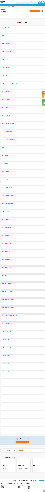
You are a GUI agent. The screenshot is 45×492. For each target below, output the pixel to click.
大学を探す (6, 6)
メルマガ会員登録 (28, 488)
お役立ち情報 (36, 483)
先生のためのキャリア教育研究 (38, 484)
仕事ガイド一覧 (19, 486)
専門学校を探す (2, 486)
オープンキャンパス (30, 15)
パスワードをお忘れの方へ (29, 487)
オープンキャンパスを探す (11, 483)
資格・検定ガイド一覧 (20, 487)
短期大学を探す (2, 485)
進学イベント (9, 484)
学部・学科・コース (10, 15)
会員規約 (27, 485)
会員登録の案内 (28, 486)
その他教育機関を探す (3, 487)
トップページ (2, 6)
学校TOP (3, 15)
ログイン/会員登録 (28, 484)
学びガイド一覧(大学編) (20, 484)
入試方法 (17, 15)
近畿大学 (9, 6)
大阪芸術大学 (4, 465)
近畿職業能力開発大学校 (22, 465)
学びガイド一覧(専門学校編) (21, 485)
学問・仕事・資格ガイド (20, 483)
